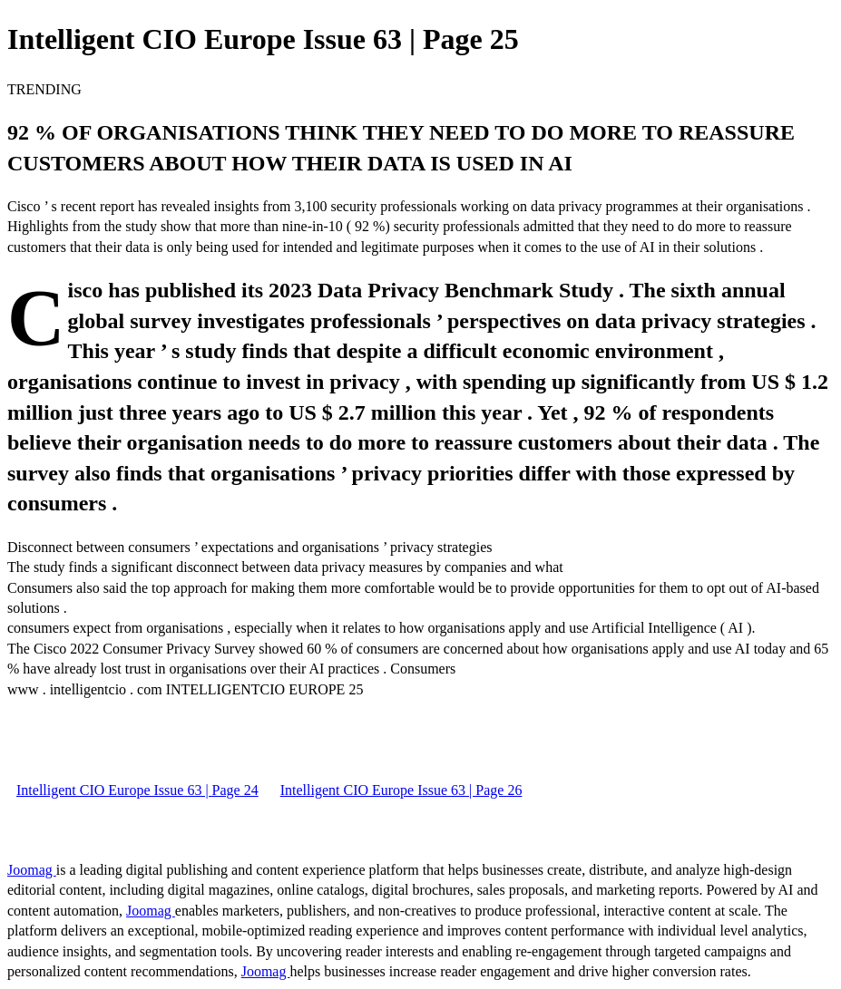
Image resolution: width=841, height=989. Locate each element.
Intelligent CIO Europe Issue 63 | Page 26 (401, 790)
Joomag (31, 869)
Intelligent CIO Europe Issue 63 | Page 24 (137, 790)
